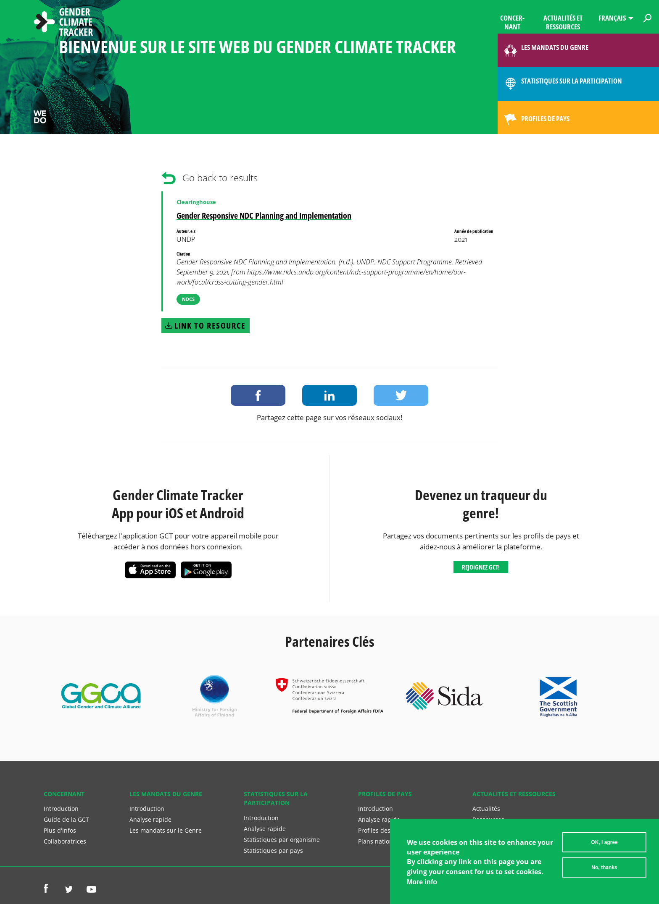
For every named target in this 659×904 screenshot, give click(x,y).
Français (612, 17)
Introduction (61, 809)
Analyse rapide (150, 819)
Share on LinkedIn (329, 395)
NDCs (188, 299)
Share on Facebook (258, 395)
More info (422, 885)
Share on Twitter (401, 395)
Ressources (488, 819)
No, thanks (604, 871)
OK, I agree (604, 846)
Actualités (486, 809)
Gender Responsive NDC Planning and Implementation (264, 215)
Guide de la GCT (66, 819)
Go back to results (220, 178)
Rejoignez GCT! (481, 567)
